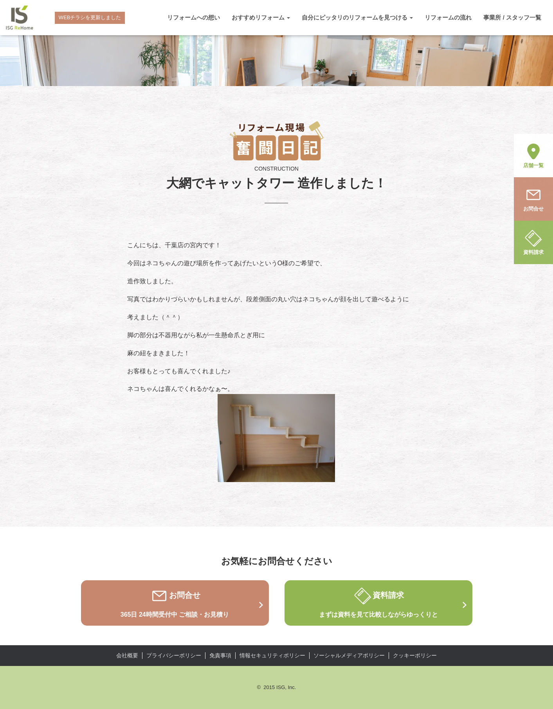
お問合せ (533, 198)
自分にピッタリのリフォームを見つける (357, 17)
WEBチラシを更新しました (90, 17)
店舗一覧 (533, 155)
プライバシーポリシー (173, 655)
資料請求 (533, 242)
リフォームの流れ (448, 17)
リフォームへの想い (193, 17)
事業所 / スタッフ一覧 (512, 17)
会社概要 (127, 655)
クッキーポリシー (415, 655)
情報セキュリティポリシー (272, 655)
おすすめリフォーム (261, 17)
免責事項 (220, 655)
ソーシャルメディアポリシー (349, 655)
